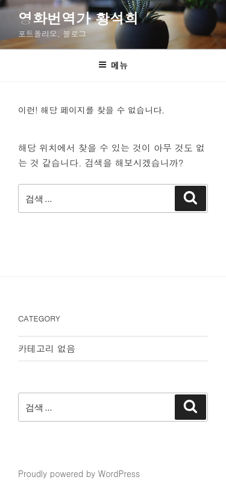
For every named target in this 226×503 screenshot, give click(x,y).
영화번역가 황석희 (78, 18)
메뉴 (113, 65)
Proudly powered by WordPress (79, 473)
